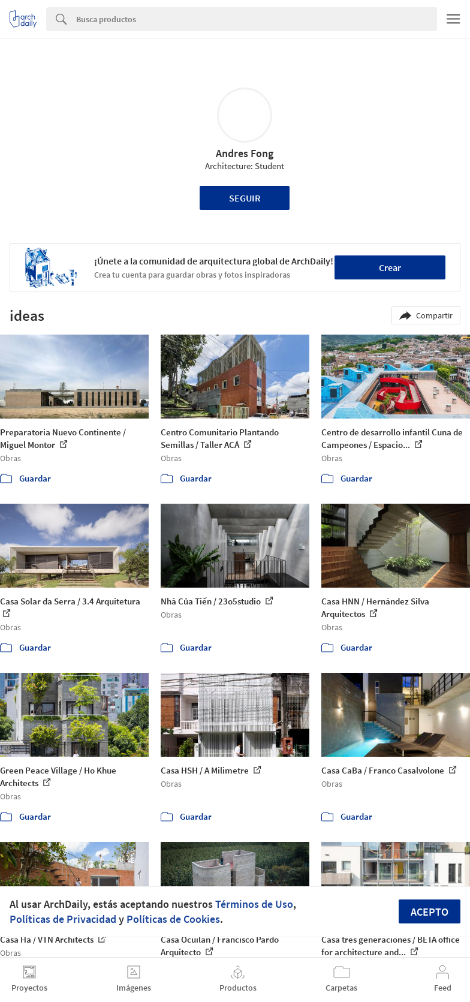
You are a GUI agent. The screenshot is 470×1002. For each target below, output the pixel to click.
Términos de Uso (254, 904)
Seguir (245, 198)
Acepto (429, 912)
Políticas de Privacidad (63, 919)
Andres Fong (244, 153)
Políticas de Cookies (173, 919)
